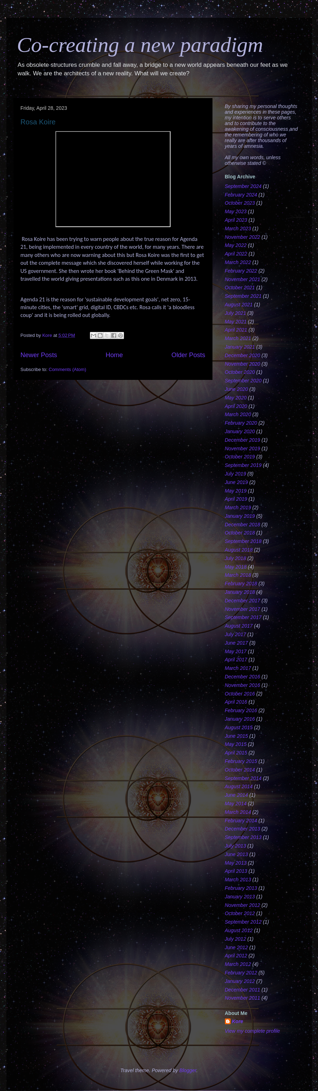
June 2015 (236, 736)
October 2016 (240, 694)
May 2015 (236, 744)
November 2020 (242, 364)
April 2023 (236, 220)
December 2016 (242, 676)
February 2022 (241, 271)
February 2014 (241, 820)
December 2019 (242, 440)
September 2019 (243, 465)
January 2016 (240, 719)
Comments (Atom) (67, 369)
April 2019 (236, 499)
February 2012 (241, 973)
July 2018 (235, 558)
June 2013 (236, 854)
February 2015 (241, 761)
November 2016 (242, 685)
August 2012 (239, 930)
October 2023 (240, 203)
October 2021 (240, 287)
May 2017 (236, 651)
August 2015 (239, 727)
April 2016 (236, 702)
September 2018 (243, 541)
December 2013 (242, 829)
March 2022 (238, 262)
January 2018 (240, 592)
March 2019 (238, 507)
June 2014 (236, 795)
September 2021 (243, 296)
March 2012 (238, 964)
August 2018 (239, 550)
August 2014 (239, 786)
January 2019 (240, 516)
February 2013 (241, 888)
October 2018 (240, 533)
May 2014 (236, 803)
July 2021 (235, 313)
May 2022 (236, 245)
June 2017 (236, 643)
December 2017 (242, 600)
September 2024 (243, 186)
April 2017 (236, 659)
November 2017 (242, 609)
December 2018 (242, 524)
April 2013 (236, 871)
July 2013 (235, 846)
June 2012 (236, 947)
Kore (237, 1021)
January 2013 (240, 896)
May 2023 (236, 211)
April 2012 (236, 955)
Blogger (187, 1070)
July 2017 (235, 634)
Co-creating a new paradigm (140, 45)
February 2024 (241, 195)
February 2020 (241, 423)
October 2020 (240, 372)
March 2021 (238, 338)
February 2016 (241, 710)
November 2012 (242, 905)
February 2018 (241, 583)
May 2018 (236, 567)
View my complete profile (252, 1031)
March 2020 (238, 414)
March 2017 (238, 668)
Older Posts (188, 355)
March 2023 (238, 228)
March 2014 (238, 812)
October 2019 (240, 456)
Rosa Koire (38, 122)
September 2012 (243, 922)
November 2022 (242, 237)
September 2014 (243, 778)
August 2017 (239, 626)
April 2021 (236, 330)
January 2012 (240, 981)
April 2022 (236, 254)
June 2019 (236, 482)
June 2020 (236, 389)
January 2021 (240, 347)
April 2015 (236, 753)
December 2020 (242, 355)
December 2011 (242, 990)
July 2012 (235, 939)
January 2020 (240, 431)
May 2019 (236, 491)
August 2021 (239, 304)
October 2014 (240, 770)
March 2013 (238, 879)
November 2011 (242, 998)
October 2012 (240, 913)
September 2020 (243, 380)
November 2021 (242, 279)
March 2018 (238, 575)
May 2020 (236, 398)
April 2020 (236, 406)
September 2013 (243, 837)
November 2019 (242, 448)
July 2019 (235, 474)
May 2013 (236, 863)
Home (114, 355)
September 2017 (243, 617)
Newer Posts (39, 355)
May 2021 (236, 321)
